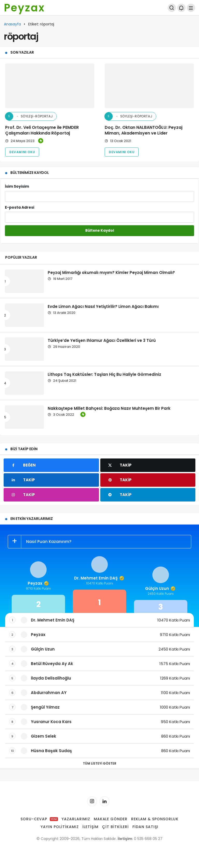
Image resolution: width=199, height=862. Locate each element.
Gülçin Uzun (160, 589)
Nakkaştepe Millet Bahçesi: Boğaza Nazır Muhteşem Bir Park (109, 408)
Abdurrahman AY (49, 692)
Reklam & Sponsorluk (155, 819)
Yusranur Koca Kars (51, 721)
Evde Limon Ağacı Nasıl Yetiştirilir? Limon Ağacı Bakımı (103, 306)
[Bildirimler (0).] (181, 8)
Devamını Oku (22, 152)
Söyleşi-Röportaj (29, 116)
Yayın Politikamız (60, 826)
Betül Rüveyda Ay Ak (52, 663)
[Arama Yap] (172, 8)
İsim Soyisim (99, 193)
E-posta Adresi (99, 214)
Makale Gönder (111, 819)
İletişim (90, 826)
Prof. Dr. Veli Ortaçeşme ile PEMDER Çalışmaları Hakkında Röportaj (42, 130)
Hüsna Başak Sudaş (51, 750)
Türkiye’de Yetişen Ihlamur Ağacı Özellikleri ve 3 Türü (102, 340)
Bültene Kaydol (99, 230)
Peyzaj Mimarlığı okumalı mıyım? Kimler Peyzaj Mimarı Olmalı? (111, 272)
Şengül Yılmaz (45, 707)
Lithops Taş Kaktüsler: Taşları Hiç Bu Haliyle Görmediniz (104, 374)
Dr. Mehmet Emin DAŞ (99, 578)
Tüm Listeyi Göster (99, 763)
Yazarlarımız (76, 819)
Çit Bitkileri (115, 826)
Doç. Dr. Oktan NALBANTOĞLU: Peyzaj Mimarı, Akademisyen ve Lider (143, 130)
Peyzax (24, 8)
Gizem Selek (43, 736)
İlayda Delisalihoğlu (51, 678)
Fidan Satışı (145, 826)
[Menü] (191, 8)
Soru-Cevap (39, 819)
